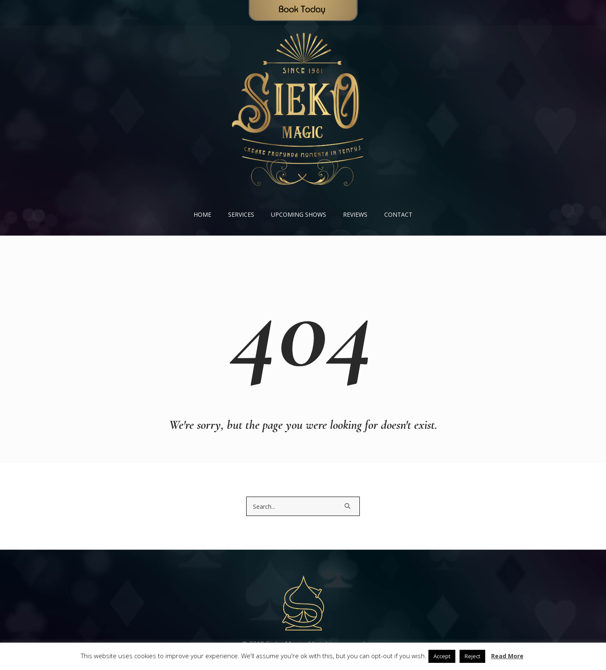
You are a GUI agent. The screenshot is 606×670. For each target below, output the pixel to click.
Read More (507, 656)
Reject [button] (472, 656)
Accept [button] (441, 656)
